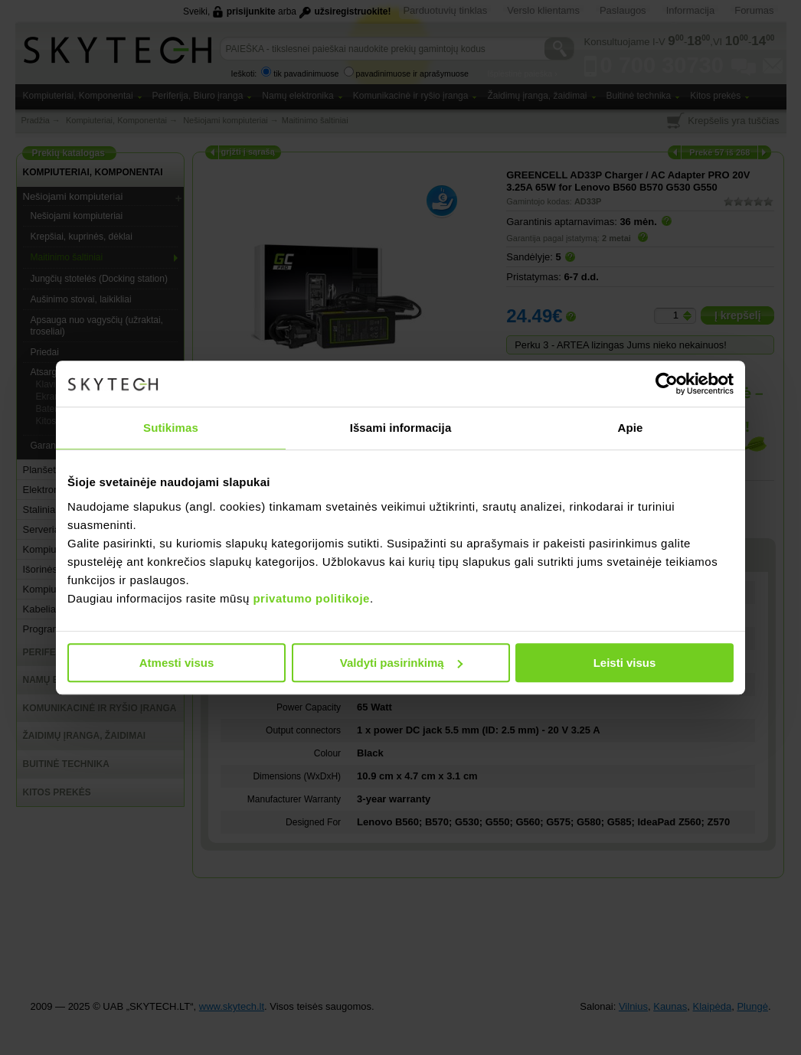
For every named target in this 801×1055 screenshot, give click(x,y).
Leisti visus (624, 662)
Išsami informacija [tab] (401, 427)
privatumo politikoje (311, 598)
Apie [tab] (630, 427)
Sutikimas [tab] (170, 427)
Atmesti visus (176, 662)
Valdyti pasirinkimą (401, 662)
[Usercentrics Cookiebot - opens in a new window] (667, 383)
